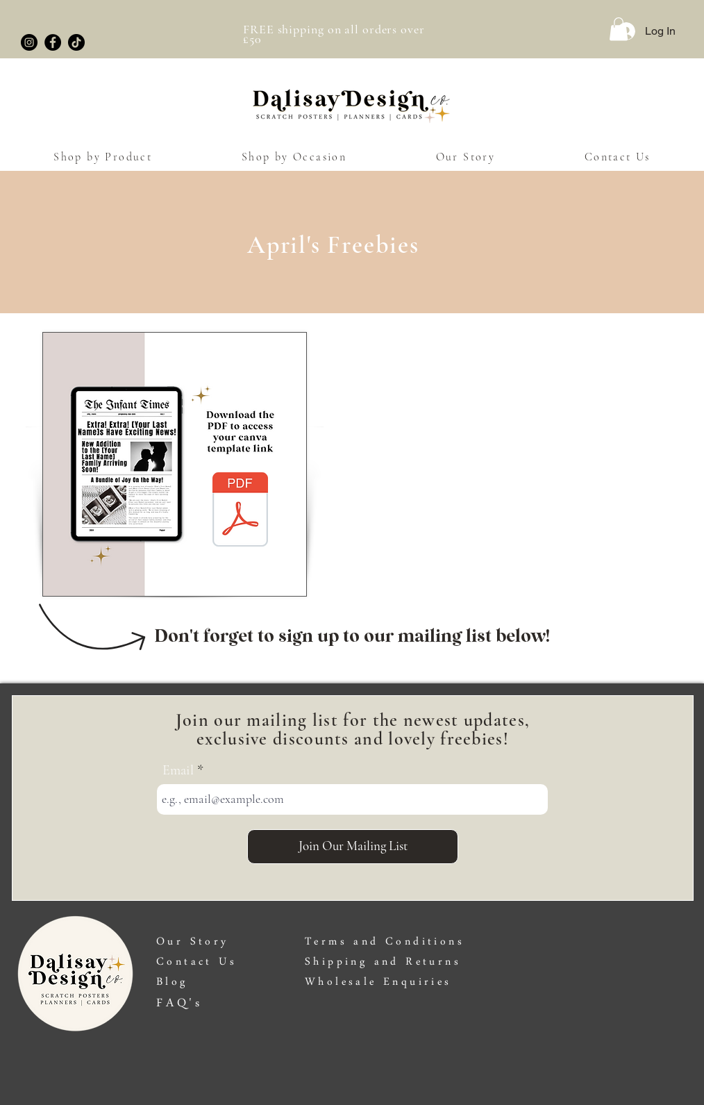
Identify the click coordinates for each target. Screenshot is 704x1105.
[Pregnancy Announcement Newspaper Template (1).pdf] (240, 511)
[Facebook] (52, 42)
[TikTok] (76, 42)
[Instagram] (29, 42)
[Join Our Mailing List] (352, 846)
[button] (618, 28)
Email (178, 770)
